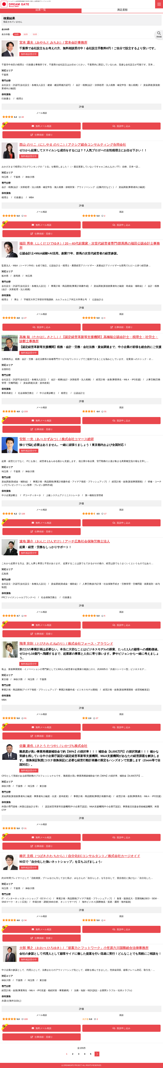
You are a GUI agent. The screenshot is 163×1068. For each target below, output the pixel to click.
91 (24, 718)
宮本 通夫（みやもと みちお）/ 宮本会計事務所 (53, 42)
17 (104, 514)
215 (25, 411)
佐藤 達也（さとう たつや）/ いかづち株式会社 (53, 746)
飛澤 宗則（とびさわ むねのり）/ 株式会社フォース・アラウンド (66, 643)
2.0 (89, 718)
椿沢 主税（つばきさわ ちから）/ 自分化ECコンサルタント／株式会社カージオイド (79, 856)
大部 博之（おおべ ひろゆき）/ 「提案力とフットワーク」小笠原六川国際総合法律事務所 (84, 948)
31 (104, 411)
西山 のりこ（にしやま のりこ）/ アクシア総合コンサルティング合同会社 (72, 144)
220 (25, 1019)
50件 (35, 34)
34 (24, 920)
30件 (26, 34)
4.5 (98, 514)
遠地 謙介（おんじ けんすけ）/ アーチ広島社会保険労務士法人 (64, 541)
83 (24, 216)
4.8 (18, 318)
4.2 (15, 117)
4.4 (98, 411)
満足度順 (122, 9)
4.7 (18, 616)
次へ (97, 1054)
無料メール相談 (41, 126)
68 (24, 616)
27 (24, 318)
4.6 (18, 920)
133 (22, 514)
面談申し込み (121, 126)
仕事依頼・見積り (41, 134)
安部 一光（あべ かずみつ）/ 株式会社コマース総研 (56, 439)
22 (21, 117)
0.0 (90, 1019)
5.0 (18, 216)
